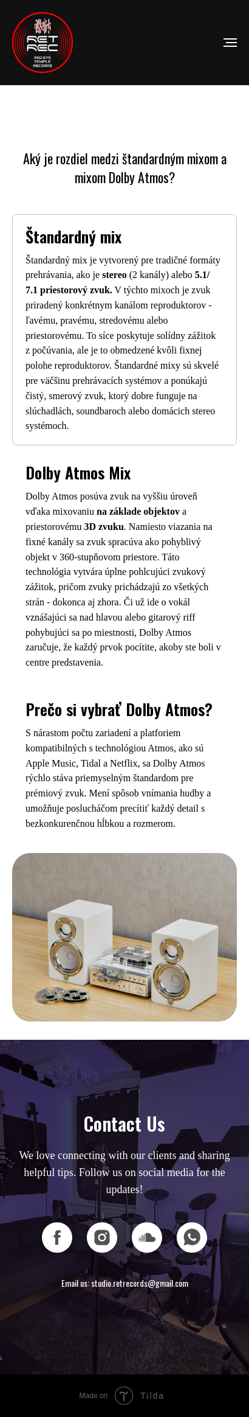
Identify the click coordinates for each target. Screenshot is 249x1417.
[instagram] (102, 1237)
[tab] (124, 330)
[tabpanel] (124, 937)
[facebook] (57, 1237)
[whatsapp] (192, 1237)
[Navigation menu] (230, 42)
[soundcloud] (147, 1237)
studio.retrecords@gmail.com (139, 1282)
